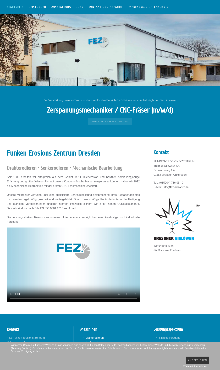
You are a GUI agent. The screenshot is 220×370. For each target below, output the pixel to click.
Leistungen (37, 7)
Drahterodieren (94, 337)
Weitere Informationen (195, 366)
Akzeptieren (197, 360)
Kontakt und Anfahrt (106, 7)
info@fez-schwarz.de (176, 187)
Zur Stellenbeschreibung (110, 121)
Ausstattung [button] (61, 7)
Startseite (15, 7)
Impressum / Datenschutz (148, 7)
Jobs (79, 7)
